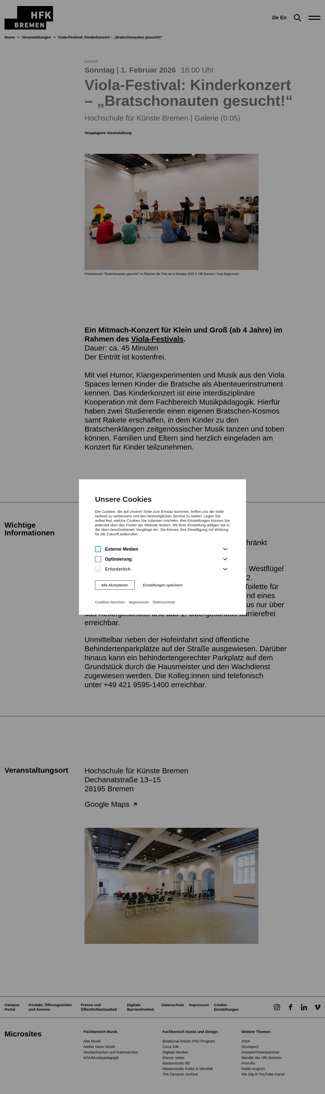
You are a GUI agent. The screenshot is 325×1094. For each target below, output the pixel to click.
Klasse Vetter (173, 1057)
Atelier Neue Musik (99, 1046)
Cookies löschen (109, 575)
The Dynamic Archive (180, 1074)
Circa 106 (170, 1046)
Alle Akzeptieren (114, 558)
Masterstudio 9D (176, 1063)
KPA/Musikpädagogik (101, 1057)
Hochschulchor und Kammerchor (111, 1052)
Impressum (138, 575)
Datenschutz (164, 575)
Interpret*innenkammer (261, 1052)
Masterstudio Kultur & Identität (187, 1068)
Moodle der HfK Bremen (262, 1057)
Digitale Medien (175, 1052)
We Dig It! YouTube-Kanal (263, 1074)
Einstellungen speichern (163, 558)
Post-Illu (248, 1063)
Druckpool (250, 1046)
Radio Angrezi (253, 1068)
